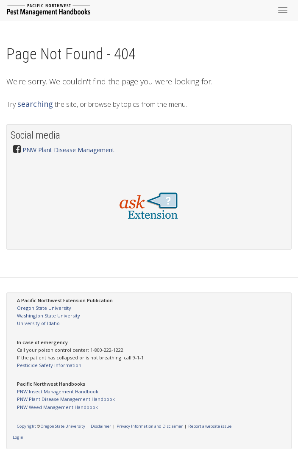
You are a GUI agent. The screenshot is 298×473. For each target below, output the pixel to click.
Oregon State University (44, 308)
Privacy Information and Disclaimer (150, 426)
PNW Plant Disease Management (68, 150)
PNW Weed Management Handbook (57, 407)
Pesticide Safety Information (49, 365)
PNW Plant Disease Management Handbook (66, 399)
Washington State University (48, 315)
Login (18, 437)
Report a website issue (209, 426)
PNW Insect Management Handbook (57, 391)
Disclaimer (101, 426)
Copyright (26, 426)
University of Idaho (38, 323)
